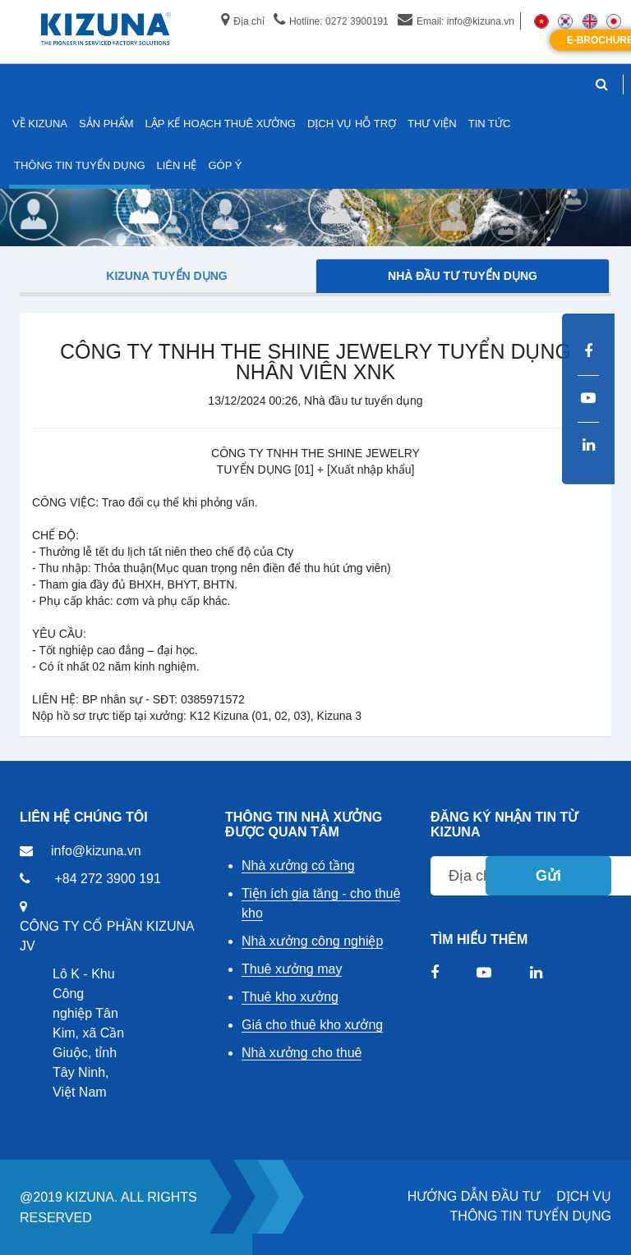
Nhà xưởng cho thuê (302, 1053)
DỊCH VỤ (583, 1196)
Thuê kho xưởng (290, 997)
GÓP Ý (225, 165)
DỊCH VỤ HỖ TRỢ (351, 123)
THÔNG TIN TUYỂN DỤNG (530, 1216)
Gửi (548, 876)
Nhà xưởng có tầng (298, 866)
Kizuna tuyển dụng (166, 275)
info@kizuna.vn (96, 851)
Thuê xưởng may (292, 969)
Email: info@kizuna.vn (456, 21)
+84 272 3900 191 (107, 879)
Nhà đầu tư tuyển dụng (462, 275)
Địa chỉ (242, 21)
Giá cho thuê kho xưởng (312, 1025)
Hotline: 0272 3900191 (331, 21)
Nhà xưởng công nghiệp (312, 941)
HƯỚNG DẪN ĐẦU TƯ (474, 1196)
